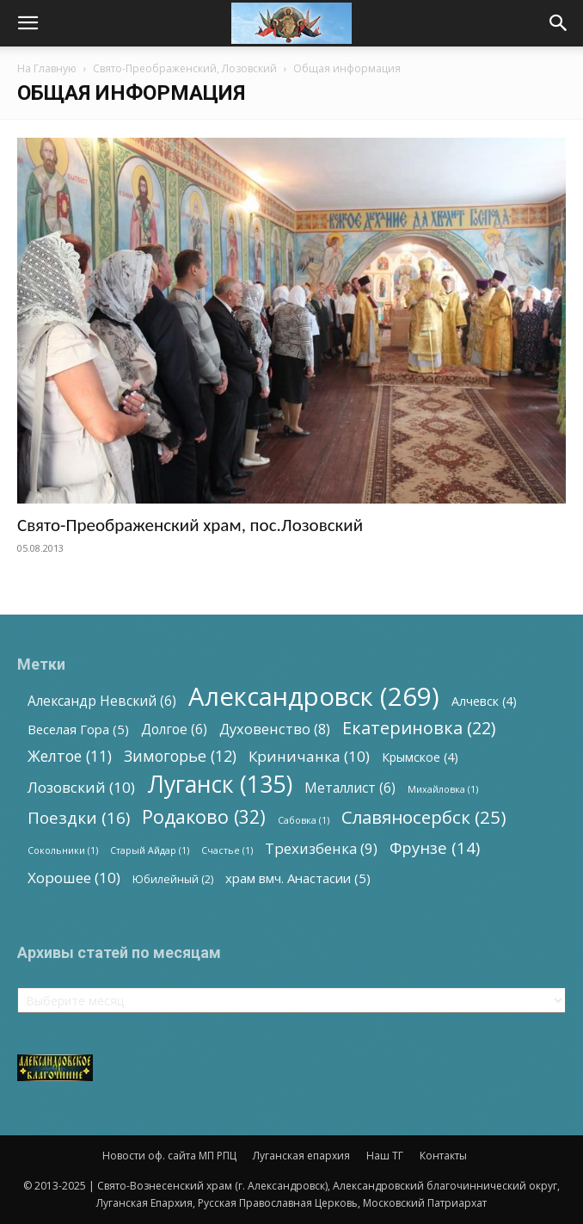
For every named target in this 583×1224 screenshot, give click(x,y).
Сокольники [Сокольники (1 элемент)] (63, 850)
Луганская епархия (301, 1155)
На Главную (47, 68)
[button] (27, 23)
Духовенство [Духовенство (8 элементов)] (274, 729)
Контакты (443, 1155)
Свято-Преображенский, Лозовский (185, 68)
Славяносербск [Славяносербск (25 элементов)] (423, 817)
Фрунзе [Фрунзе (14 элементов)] (435, 847)
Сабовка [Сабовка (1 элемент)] (303, 820)
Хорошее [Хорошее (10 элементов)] (74, 878)
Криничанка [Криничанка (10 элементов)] (309, 756)
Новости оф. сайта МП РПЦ (169, 1155)
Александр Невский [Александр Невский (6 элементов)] (102, 701)
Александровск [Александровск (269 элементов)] (313, 697)
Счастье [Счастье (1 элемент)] (227, 850)
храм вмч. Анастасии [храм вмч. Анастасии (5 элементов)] (298, 878)
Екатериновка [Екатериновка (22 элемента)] (418, 728)
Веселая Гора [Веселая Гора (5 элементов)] (78, 729)
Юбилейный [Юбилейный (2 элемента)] (172, 879)
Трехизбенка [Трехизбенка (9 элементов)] (321, 848)
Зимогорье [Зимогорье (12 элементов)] (180, 756)
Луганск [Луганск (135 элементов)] (219, 784)
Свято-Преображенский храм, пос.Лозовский (190, 525)
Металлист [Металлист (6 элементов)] (350, 788)
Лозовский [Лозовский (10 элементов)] (81, 787)
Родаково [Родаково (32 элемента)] (204, 816)
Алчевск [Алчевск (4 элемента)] (484, 701)
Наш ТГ (384, 1155)
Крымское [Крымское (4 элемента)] (420, 757)
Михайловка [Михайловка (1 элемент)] (443, 789)
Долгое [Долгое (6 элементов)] (174, 729)
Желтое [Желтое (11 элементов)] (70, 756)
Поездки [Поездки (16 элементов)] (79, 818)
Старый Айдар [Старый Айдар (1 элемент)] (149, 850)
